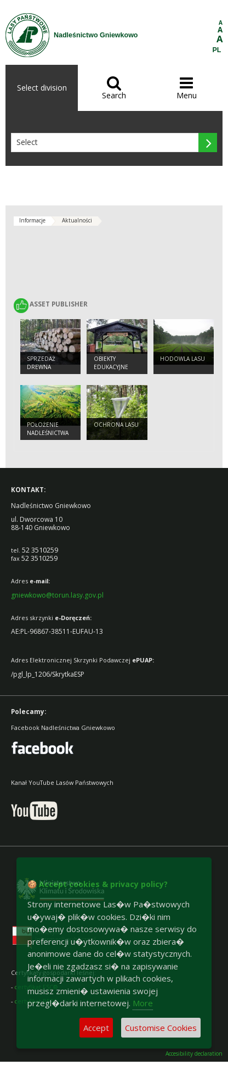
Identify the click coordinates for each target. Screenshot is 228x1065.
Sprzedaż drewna (41, 363)
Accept (96, 1027)
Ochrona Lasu (116, 424)
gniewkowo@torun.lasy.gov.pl (57, 595)
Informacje (32, 220)
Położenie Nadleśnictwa (48, 429)
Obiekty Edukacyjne (111, 363)
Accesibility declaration (194, 1054)
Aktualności (77, 220)
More (143, 1002)
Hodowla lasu (182, 359)
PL (217, 50)
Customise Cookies (161, 1027)
